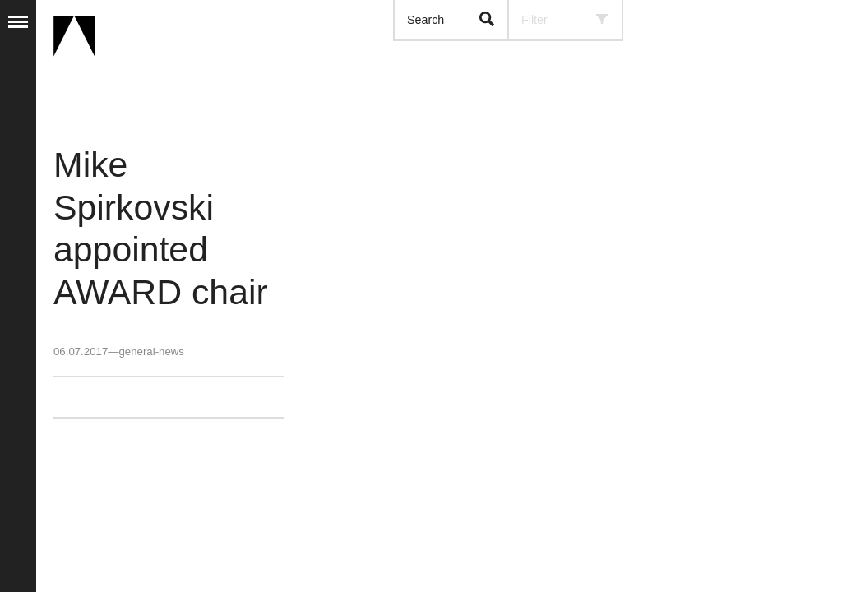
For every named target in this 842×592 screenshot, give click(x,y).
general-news (150, 351)
